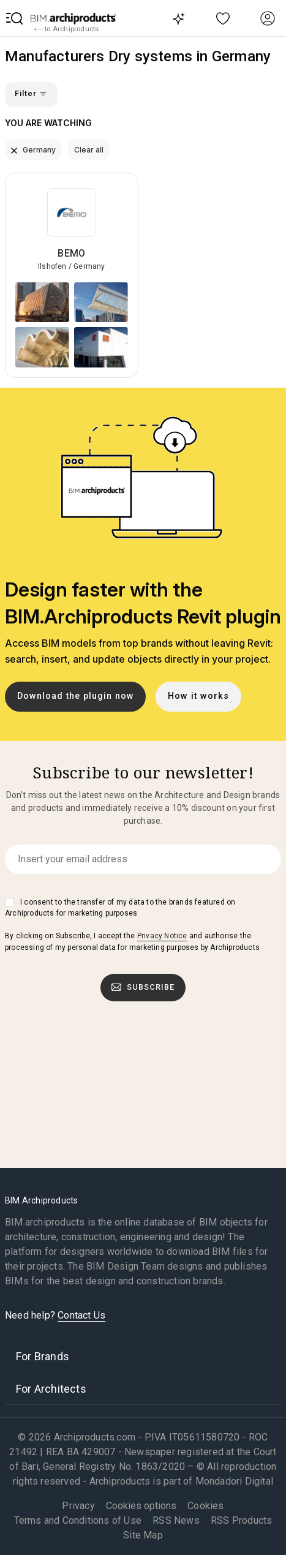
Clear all (88, 149)
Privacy (78, 1506)
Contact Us (81, 1315)
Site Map (143, 1535)
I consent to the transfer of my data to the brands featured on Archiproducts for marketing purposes (120, 907)
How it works (198, 696)
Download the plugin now (75, 696)
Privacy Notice (162, 936)
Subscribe (143, 987)
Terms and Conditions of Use (77, 1520)
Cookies (205, 1506)
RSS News (176, 1520)
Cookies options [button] (141, 1506)
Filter (31, 94)
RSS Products (241, 1520)
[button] (14, 18)
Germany (33, 149)
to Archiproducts (66, 29)
